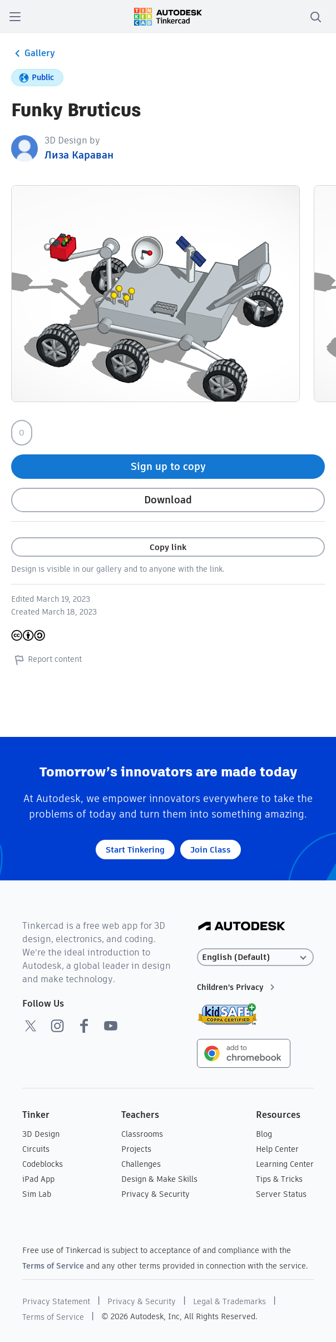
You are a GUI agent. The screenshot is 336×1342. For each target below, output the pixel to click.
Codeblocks (42, 1164)
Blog (264, 1134)
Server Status (281, 1194)
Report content (46, 659)
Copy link (168, 547)
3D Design (41, 1134)
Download (168, 500)
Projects (136, 1149)
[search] (315, 16)
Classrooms (142, 1134)
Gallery (33, 53)
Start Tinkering (135, 849)
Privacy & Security (155, 1194)
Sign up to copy (168, 466)
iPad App (38, 1179)
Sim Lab (36, 1194)
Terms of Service (53, 1265)
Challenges (141, 1164)
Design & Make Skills (159, 1179)
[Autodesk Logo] (241, 927)
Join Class (210, 849)
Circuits (36, 1149)
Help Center (277, 1149)
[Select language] (255, 957)
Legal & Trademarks (229, 1301)
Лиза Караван (79, 155)
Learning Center (285, 1164)
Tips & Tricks (279, 1179)
